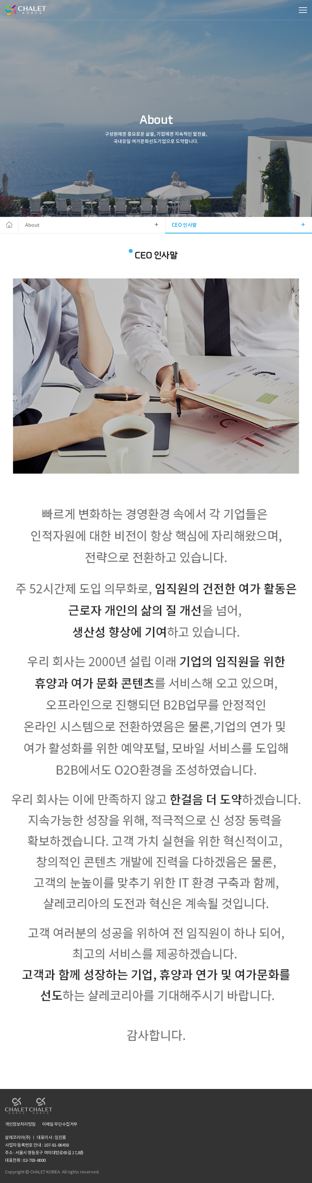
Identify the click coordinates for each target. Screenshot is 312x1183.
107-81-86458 (56, 1145)
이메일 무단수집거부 (59, 1124)
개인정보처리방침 (20, 1124)
